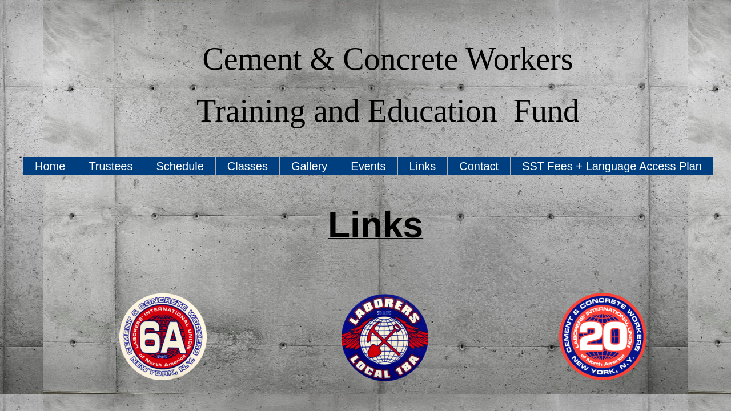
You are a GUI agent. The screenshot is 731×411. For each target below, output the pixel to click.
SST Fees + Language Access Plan (612, 166)
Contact (479, 166)
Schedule (179, 166)
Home (50, 166)
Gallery (309, 166)
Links (422, 166)
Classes (247, 166)
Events (368, 166)
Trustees (110, 166)
